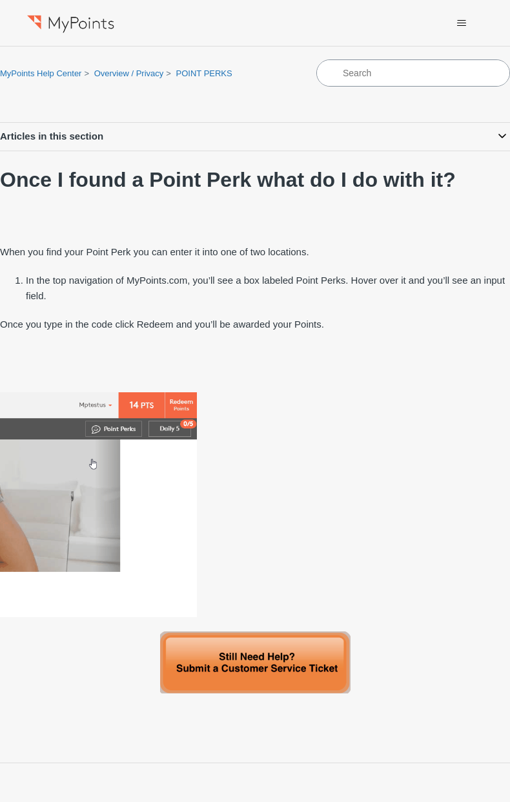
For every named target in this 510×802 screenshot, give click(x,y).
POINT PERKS (204, 73)
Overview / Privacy (129, 73)
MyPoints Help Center (40, 73)
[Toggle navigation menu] (462, 23)
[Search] (413, 73)
